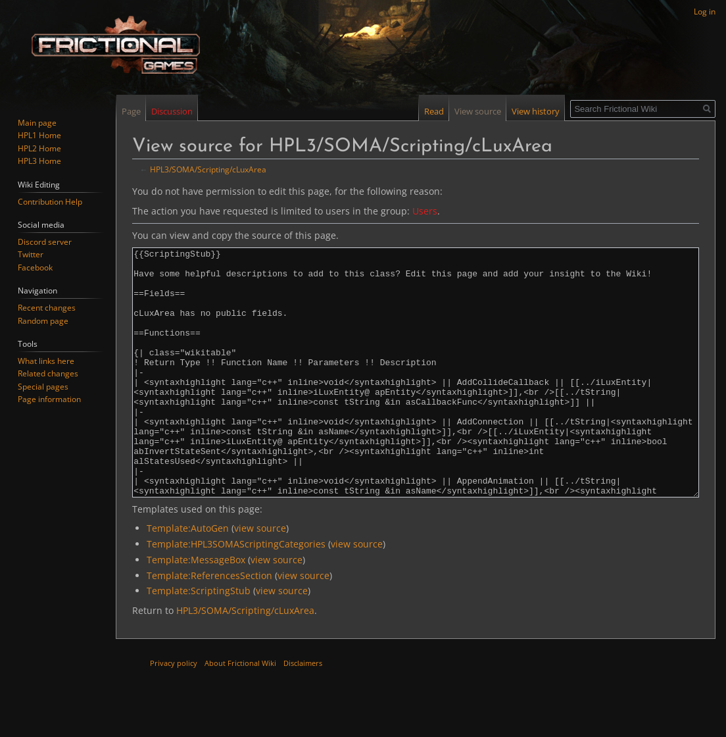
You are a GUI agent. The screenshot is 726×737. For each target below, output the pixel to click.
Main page (37, 122)
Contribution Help (50, 201)
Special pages (43, 386)
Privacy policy (173, 712)
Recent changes (47, 307)
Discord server (45, 241)
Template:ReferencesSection (209, 625)
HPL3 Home (39, 160)
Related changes (48, 373)
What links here (46, 361)
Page (131, 111)
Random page (43, 320)
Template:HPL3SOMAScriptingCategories (236, 593)
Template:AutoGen (188, 577)
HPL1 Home (39, 135)
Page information (49, 399)
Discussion (172, 111)
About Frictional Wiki (240, 712)
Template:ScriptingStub (199, 640)
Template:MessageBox (196, 609)
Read (434, 111)
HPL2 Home (39, 148)
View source (477, 111)
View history (536, 111)
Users (424, 211)
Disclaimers (302, 712)
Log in (704, 11)
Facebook (35, 267)
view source (260, 577)
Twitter (30, 254)
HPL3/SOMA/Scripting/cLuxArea (208, 169)
